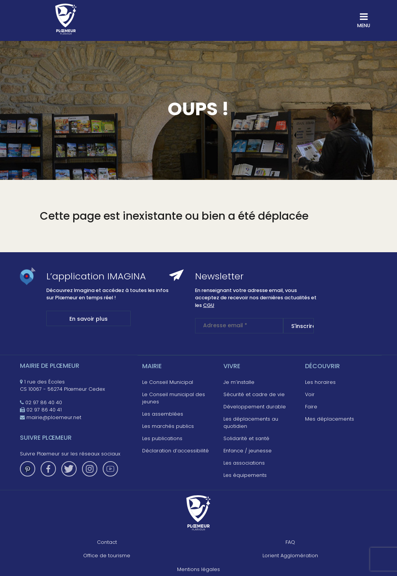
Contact (107, 542)
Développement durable (254, 406)
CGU (208, 305)
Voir (310, 394)
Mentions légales (198, 569)
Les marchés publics (168, 426)
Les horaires (320, 382)
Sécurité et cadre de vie (254, 394)
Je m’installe (238, 382)
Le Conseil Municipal (167, 382)
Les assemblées (162, 414)
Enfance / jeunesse (247, 450)
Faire (311, 406)
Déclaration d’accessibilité (175, 450)
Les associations (244, 463)
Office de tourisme (106, 555)
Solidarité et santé (246, 438)
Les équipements (245, 475)
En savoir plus (88, 319)
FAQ (290, 542)
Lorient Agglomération (290, 555)
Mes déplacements (329, 419)
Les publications (162, 438)
